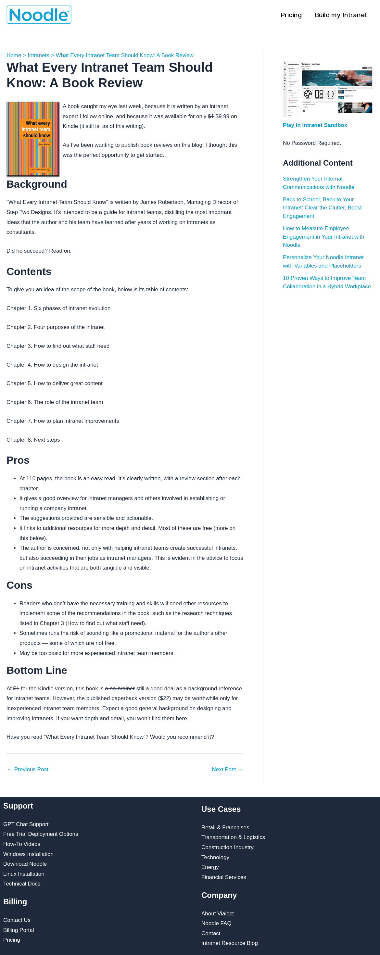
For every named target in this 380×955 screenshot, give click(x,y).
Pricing (291, 15)
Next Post (227, 769)
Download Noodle (25, 864)
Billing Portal (18, 930)
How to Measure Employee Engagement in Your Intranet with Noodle (323, 236)
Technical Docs (21, 884)
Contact (211, 933)
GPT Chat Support (26, 824)
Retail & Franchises (225, 827)
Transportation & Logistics (233, 837)
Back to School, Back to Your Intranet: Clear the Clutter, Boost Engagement (322, 207)
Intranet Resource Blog (229, 943)
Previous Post (27, 769)
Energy (210, 867)
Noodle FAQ (216, 923)
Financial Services (223, 877)
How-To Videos (21, 844)
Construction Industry (227, 847)
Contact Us (17, 920)
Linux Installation (23, 874)
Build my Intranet (341, 15)
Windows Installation (28, 854)
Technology (215, 857)
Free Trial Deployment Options (40, 834)
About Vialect (217, 914)
